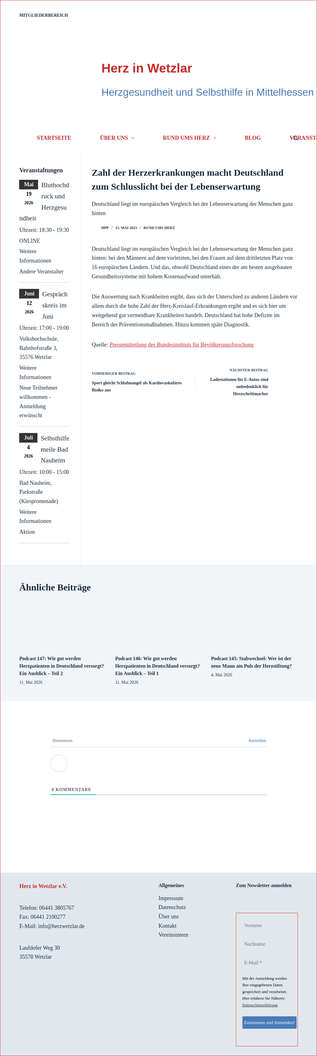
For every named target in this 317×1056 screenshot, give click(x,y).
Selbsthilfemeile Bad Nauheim (55, 449)
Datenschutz (172, 907)
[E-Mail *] (273, 963)
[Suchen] (295, 138)
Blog (253, 138)
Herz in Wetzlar (147, 68)
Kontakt (167, 926)
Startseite (54, 138)
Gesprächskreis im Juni (54, 305)
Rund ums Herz (191, 138)
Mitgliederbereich (43, 15)
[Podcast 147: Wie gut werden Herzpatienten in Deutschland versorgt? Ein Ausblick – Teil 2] (62, 624)
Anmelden (257, 740)
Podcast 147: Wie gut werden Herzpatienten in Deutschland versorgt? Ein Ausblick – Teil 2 (61, 666)
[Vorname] (273, 925)
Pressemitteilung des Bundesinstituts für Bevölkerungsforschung (182, 345)
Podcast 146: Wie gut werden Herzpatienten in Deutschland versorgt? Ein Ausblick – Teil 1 (157, 666)
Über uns (118, 138)
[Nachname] (273, 944)
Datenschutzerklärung (260, 1005)
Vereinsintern (173, 935)
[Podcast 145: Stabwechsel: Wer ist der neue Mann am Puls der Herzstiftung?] (254, 624)
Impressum (170, 898)
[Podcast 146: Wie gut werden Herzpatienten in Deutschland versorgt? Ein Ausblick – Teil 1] (158, 624)
